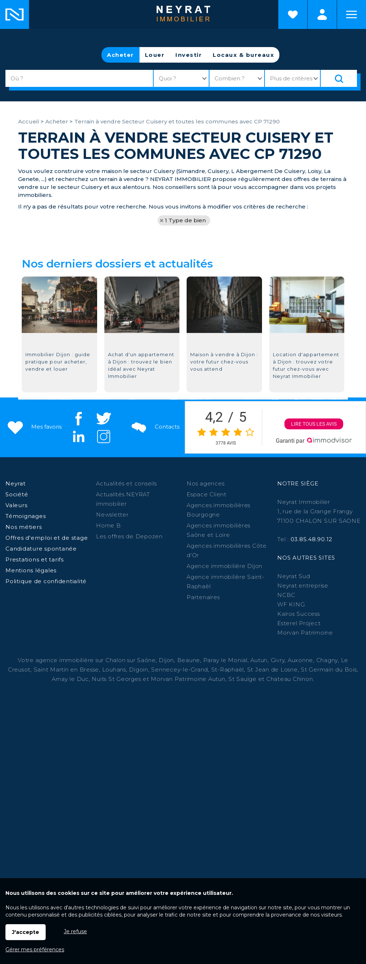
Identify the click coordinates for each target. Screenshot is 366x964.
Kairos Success (298, 613)
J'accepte (25, 932)
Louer (155, 54)
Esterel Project (298, 623)
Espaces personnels (322, 14)
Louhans (114, 669)
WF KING (291, 604)
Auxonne (300, 660)
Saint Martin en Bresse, (67, 669)
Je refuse (75, 931)
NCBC (286, 595)
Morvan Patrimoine (305, 632)
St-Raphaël (227, 669)
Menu (351, 14)
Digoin (138, 669)
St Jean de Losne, (274, 669)
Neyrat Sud (293, 576)
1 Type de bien (185, 220)
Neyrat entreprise (302, 585)
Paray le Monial (225, 660)
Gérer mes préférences (34, 949)
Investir (188, 54)
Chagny (327, 660)
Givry (278, 660)
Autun (258, 660)
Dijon (166, 660)
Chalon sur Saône (130, 660)
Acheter (120, 54)
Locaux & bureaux (243, 54)
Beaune (188, 660)
